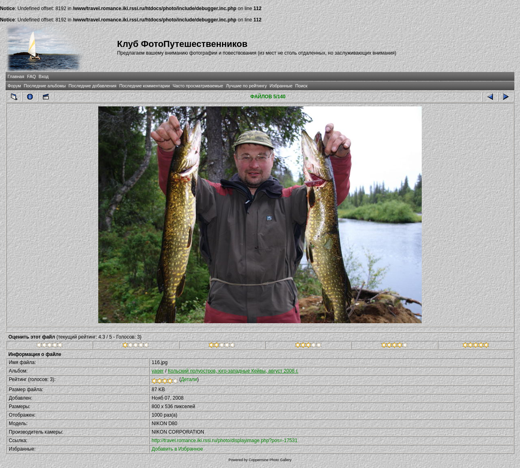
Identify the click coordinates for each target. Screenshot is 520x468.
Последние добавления (92, 85)
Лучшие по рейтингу (246, 85)
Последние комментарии (144, 85)
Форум (14, 85)
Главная (16, 76)
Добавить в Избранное (177, 449)
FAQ (31, 76)
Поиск (301, 85)
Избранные (281, 85)
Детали (189, 379)
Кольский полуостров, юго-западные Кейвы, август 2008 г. (233, 371)
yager (158, 371)
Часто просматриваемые (198, 85)
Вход (44, 76)
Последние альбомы (45, 85)
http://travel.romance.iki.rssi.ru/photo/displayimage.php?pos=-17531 (225, 440)
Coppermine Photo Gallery (270, 460)
